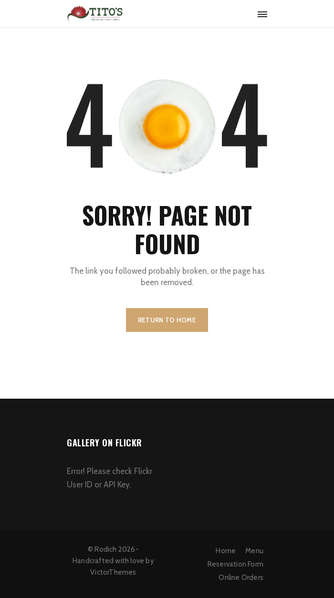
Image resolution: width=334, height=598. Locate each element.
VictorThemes (113, 572)
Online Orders (241, 577)
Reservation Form (235, 564)
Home (226, 550)
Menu (254, 550)
